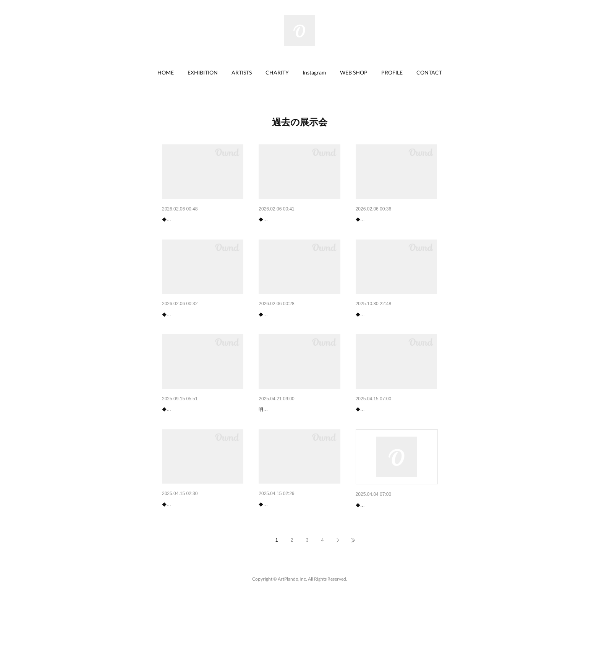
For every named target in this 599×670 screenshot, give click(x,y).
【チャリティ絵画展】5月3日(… (297, 449)
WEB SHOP (353, 72)
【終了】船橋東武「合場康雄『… (299, 564)
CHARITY (277, 72)
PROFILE (392, 72)
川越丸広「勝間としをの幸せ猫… (202, 449)
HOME (165, 72)
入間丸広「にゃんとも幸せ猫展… (299, 335)
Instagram (314, 72)
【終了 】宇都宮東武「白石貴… (394, 449)
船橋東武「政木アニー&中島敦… (201, 220)
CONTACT (429, 72)
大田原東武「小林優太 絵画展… (394, 335)
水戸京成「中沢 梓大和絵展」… (200, 335)
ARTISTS (242, 72)
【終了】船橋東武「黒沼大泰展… (396, 565)
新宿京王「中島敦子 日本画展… (394, 220)
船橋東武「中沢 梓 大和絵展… (297, 220)
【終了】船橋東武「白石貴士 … (200, 564)
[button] (165, 72)
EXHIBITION (203, 72)
